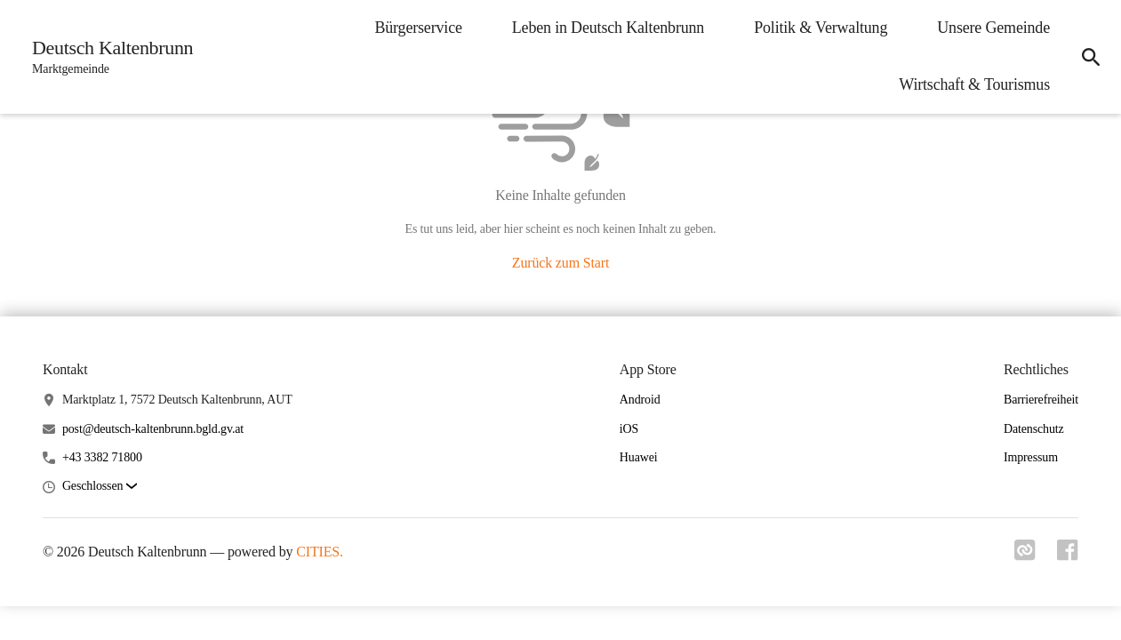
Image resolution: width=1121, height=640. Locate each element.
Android (640, 399)
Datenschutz (1034, 429)
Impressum (1031, 457)
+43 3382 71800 (102, 457)
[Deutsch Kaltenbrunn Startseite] (107, 57)
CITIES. (319, 551)
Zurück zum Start (560, 262)
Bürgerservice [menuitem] (417, 27)
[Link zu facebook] (1067, 555)
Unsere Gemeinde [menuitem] (993, 27)
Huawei (639, 457)
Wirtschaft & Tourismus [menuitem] (974, 84)
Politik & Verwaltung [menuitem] (820, 27)
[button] (99, 486)
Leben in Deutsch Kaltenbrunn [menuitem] (608, 27)
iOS (629, 429)
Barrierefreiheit (1041, 399)
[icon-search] (1091, 57)
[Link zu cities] (1025, 555)
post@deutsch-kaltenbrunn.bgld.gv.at (153, 429)
